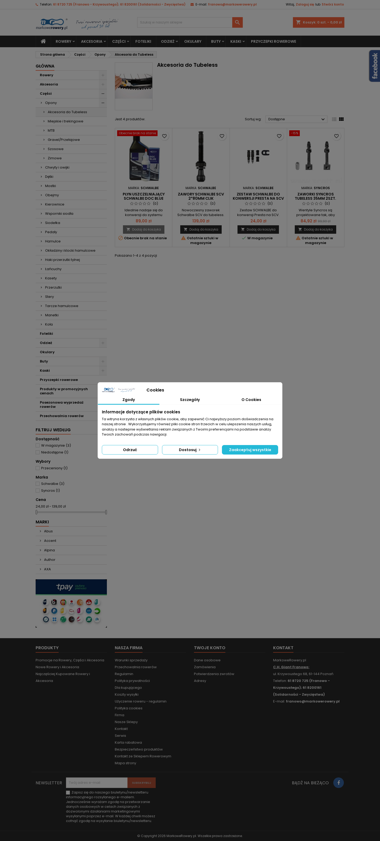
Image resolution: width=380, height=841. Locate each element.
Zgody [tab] (128, 399)
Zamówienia (205, 667)
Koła (49, 324)
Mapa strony (125, 763)
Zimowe (55, 158)
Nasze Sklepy (126, 721)
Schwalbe (52, 483)
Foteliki (143, 41)
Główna (45, 66)
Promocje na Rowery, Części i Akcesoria (70, 660)
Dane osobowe (207, 660)
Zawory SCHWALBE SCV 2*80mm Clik (201, 196)
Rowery (63, 41)
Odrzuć (130, 449)
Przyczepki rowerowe (273, 41)
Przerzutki (53, 287)
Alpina (49, 550)
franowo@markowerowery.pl (232, 4)
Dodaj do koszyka (143, 229)
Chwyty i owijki (57, 167)
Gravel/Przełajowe (64, 139)
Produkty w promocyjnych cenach (64, 391)
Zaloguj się (305, 4)
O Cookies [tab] (251, 399)
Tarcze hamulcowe (61, 305)
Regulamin (124, 673)
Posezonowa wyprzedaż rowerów (61, 404)
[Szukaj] (190, 22)
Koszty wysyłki (127, 694)
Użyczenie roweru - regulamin (141, 701)
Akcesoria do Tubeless (67, 111)
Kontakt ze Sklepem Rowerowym (143, 756)
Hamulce (53, 241)
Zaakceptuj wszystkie (250, 449)
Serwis (120, 735)
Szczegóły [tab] (190, 399)
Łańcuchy (53, 268)
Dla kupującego (128, 687)
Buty (216, 41)
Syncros (50, 490)
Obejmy (52, 195)
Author (49, 559)
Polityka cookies (128, 708)
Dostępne (297, 119)
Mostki (50, 185)
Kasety (51, 278)
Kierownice (54, 204)
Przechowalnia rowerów (62, 415)
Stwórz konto (333, 4)
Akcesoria (91, 41)
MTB (51, 130)
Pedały (51, 232)
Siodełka (52, 222)
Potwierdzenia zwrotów (214, 673)
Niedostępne (54, 452)
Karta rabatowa (128, 742)
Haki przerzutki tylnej (62, 259)
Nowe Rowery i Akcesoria (57, 667)
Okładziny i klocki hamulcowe (70, 250)
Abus (48, 531)
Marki (42, 522)
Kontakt (121, 728)
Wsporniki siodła (59, 213)
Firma (119, 715)
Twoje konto (209, 648)
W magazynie (56, 445)
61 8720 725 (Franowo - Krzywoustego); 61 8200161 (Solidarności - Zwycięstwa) (119, 4)
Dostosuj (190, 449)
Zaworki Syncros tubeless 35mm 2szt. (315, 196)
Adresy (200, 680)
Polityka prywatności (132, 680)
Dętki (49, 176)
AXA (47, 569)
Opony (51, 102)
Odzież (167, 41)
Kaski (235, 41)
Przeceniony (54, 468)
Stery (49, 296)
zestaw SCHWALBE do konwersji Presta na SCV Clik (258, 198)
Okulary (192, 41)
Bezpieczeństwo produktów (139, 749)
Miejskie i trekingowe (65, 121)
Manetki (52, 315)
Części (119, 41)
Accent (49, 540)
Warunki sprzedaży (131, 660)
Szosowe (56, 148)
